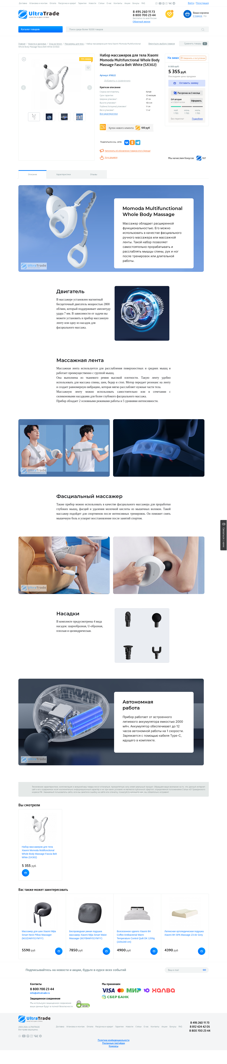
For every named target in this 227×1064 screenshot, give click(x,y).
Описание (32, 174)
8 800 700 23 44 (144, 15)
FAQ (143, 3)
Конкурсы (113, 1046)
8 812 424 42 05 (200, 1026)
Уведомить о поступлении (193, 58)
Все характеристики (109, 113)
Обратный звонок (141, 21)
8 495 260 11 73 (144, 11)
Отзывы (93, 174)
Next (89, 87)
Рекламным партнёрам (113, 1043)
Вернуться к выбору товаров (161, 43)
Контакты (118, 3)
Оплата (53, 3)
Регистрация (202, 3)
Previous (23, 87)
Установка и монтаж (38, 3)
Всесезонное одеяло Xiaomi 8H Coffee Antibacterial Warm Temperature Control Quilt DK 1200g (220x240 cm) (136, 936)
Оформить (196, 101)
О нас (109, 3)
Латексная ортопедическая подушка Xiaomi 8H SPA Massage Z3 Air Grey (184, 933)
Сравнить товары (195, 43)
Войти (191, 3)
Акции (127, 3)
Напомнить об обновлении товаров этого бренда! (127, 150)
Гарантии (82, 3)
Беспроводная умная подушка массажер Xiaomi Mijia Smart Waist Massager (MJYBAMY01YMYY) (88, 935)
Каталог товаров (30, 29)
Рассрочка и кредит (67, 3)
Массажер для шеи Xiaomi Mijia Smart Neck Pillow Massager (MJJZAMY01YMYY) (39, 935)
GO (204, 970)
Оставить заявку (185, 83)
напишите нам (136, 792)
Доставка (23, 3)
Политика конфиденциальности (113, 1040)
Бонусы (135, 3)
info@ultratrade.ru (40, 993)
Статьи (101, 3)
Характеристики (63, 174)
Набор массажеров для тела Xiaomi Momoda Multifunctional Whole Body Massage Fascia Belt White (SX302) (39, 852)
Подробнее (197, 118)
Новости (92, 3)
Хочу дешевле (111, 157)
